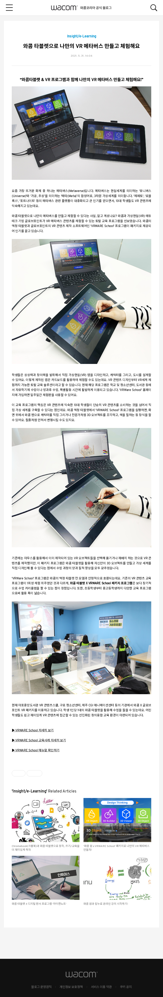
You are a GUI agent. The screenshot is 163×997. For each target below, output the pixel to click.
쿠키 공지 (126, 987)
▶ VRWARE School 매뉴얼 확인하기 (35, 751)
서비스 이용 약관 (101, 987)
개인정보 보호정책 (71, 987)
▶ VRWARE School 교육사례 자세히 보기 (39, 741)
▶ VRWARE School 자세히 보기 (33, 731)
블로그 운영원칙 (41, 987)
